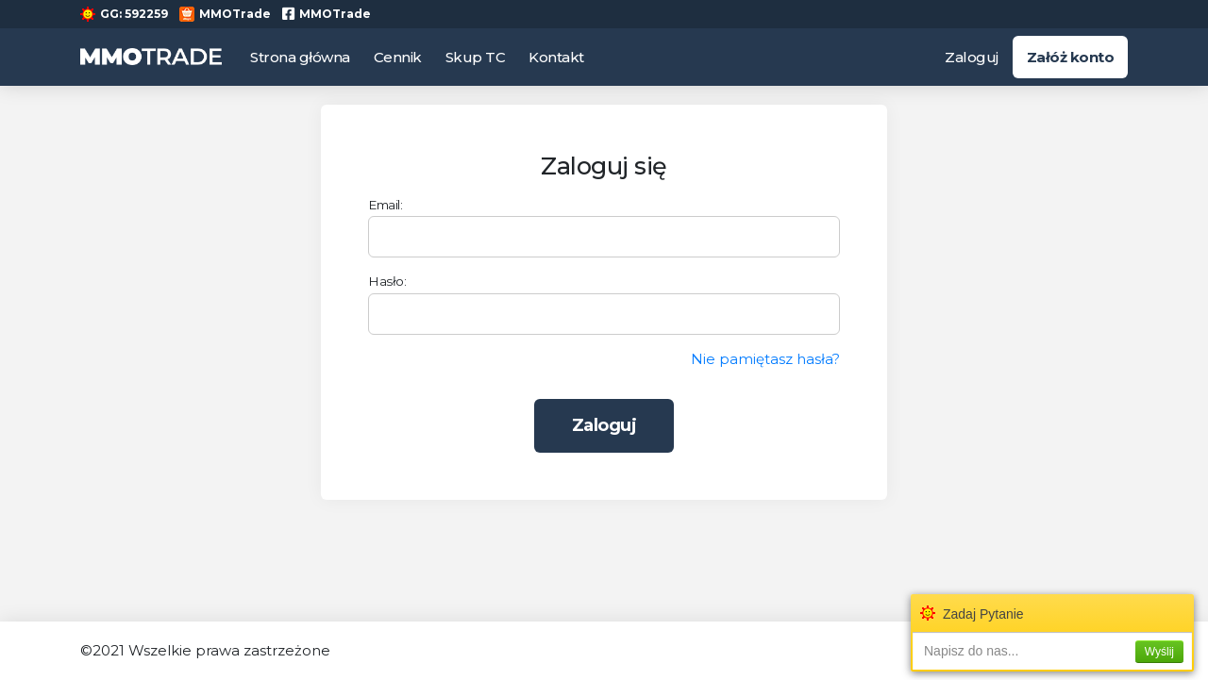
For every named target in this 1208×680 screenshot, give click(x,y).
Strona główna (300, 57)
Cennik (398, 57)
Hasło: (387, 281)
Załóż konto (1071, 57)
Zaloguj (971, 57)
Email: (385, 204)
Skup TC (475, 57)
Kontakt (556, 57)
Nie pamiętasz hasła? (765, 359)
